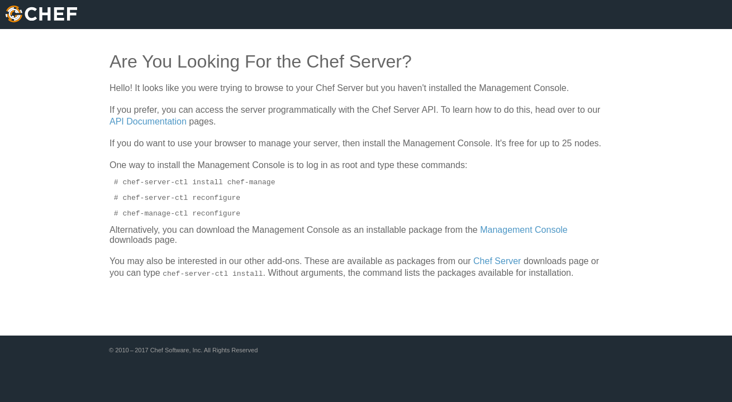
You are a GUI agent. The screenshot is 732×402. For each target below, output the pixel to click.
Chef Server (497, 266)
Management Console (524, 235)
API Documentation (148, 121)
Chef (41, 14)
